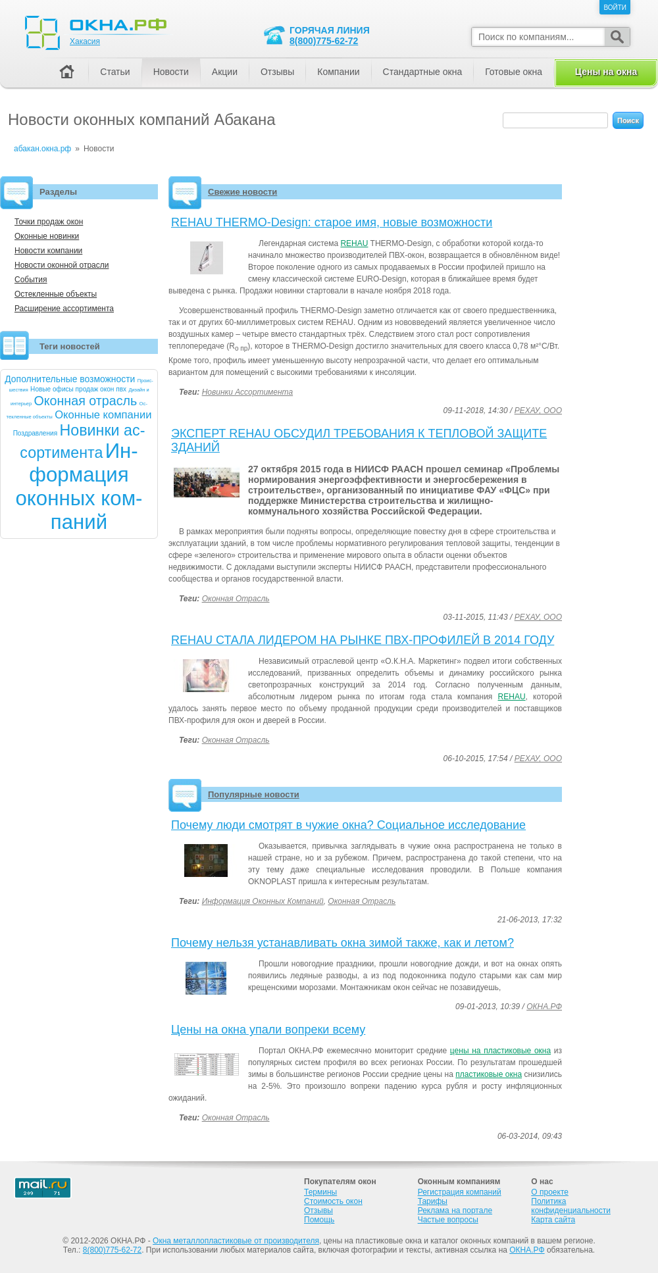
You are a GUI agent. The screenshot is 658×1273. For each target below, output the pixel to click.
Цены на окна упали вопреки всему (268, 1029)
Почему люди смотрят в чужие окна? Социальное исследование (348, 825)
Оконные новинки (46, 236)
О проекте (550, 1192)
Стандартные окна (423, 71)
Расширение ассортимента (64, 308)
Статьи (115, 71)
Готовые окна (513, 71)
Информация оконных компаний (263, 901)
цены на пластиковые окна (500, 1050)
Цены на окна (606, 71)
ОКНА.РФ (544, 1006)
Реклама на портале (455, 1210)
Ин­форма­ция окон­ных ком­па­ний (79, 486)
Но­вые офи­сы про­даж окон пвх (78, 389)
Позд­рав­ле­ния (35, 433)
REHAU (354, 243)
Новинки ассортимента (247, 392)
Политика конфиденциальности (571, 1206)
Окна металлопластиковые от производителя (236, 1240)
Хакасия (85, 41)
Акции (225, 71)
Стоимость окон (333, 1201)
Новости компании (48, 250)
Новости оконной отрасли (61, 265)
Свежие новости (242, 192)
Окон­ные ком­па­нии (103, 415)
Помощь (319, 1219)
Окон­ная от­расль (85, 400)
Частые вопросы (448, 1219)
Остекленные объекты (55, 294)
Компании (338, 71)
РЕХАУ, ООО (538, 410)
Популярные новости (253, 794)
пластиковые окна (488, 1074)
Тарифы (432, 1201)
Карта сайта (553, 1219)
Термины (320, 1192)
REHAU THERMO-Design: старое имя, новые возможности (331, 222)
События (30, 279)
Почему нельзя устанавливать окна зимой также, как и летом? (342, 942)
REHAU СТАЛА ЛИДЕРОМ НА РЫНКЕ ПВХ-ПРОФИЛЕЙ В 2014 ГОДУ (362, 640)
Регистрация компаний (459, 1192)
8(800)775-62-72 (324, 41)
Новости (171, 71)
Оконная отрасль (236, 598)
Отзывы (277, 71)
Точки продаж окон (48, 221)
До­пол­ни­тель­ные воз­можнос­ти (70, 379)
